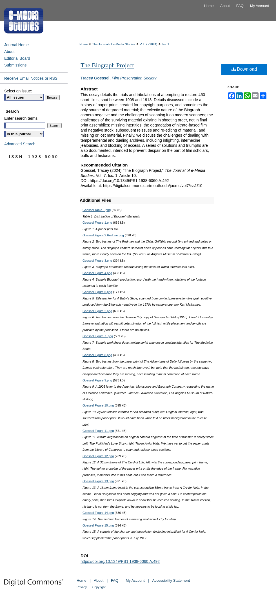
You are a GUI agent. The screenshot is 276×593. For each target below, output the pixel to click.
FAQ (114, 580)
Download (244, 69)
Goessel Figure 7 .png (98, 336)
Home (83, 44)
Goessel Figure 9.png (97, 380)
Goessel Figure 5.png (97, 292)
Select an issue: (18, 91)
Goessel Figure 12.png (98, 456)
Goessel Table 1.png (97, 210)
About (9, 51)
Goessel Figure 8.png (97, 355)
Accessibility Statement (171, 580)
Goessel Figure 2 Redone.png (103, 235)
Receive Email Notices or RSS (30, 78)
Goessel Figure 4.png (97, 273)
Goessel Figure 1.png (97, 222)
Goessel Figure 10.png (98, 405)
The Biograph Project (107, 65)
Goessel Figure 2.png (97, 311)
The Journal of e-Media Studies (113, 44)
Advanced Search (19, 144)
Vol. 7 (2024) (148, 44)
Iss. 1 (165, 44)
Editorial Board (17, 58)
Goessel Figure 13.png (98, 481)
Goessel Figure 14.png (98, 512)
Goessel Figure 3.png (97, 260)
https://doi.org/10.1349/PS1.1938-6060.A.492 (120, 561)
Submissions (15, 65)
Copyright (99, 587)
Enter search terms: (21, 118)
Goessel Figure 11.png (98, 430)
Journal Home (16, 45)
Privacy (82, 587)
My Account (135, 580)
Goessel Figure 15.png (98, 525)
